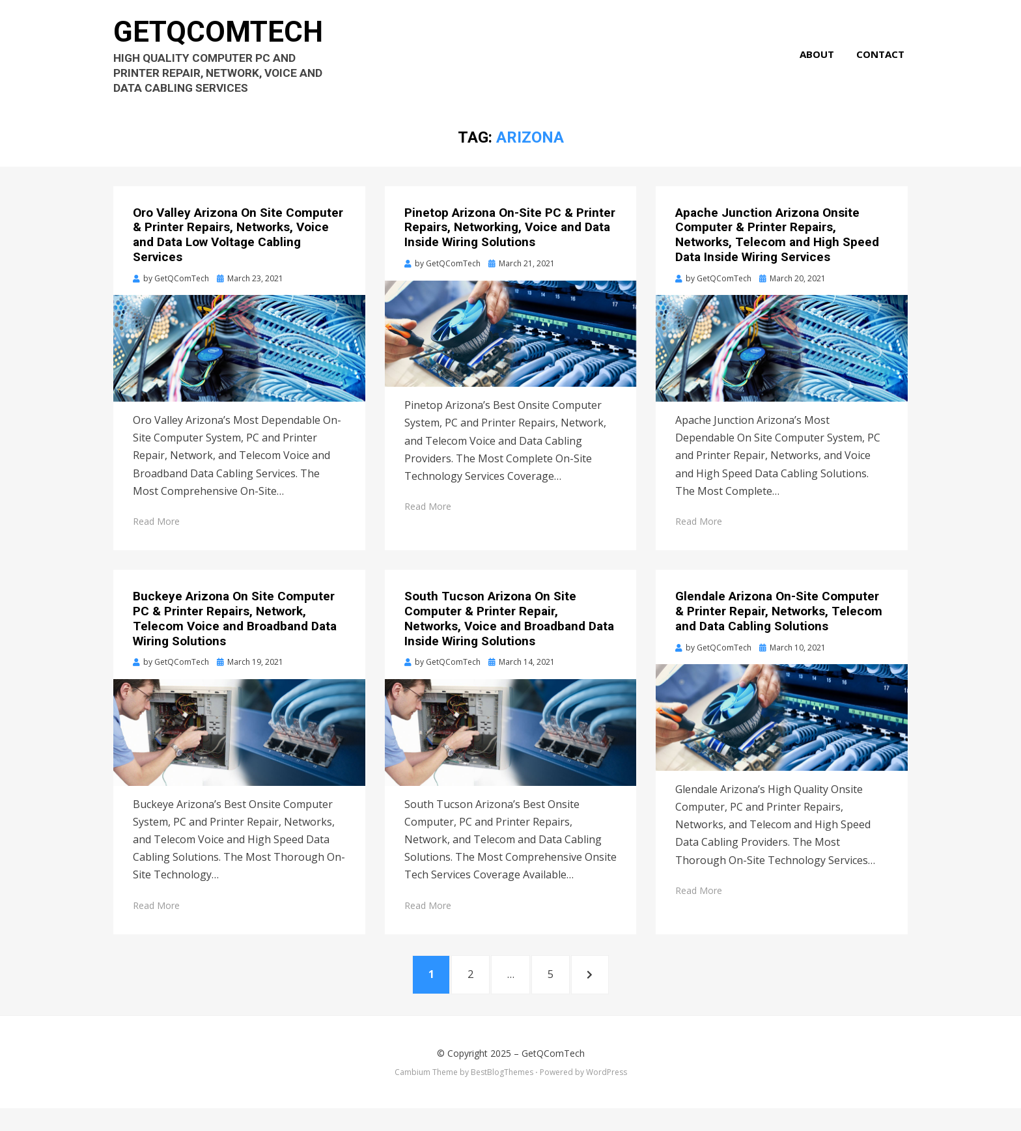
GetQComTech (226, 39)
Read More (156, 539)
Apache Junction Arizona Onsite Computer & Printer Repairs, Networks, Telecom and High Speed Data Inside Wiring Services (777, 251)
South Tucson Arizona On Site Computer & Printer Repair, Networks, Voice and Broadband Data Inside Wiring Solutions (509, 635)
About (820, 62)
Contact (884, 62)
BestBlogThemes (502, 1094)
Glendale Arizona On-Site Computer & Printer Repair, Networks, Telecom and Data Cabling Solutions (778, 628)
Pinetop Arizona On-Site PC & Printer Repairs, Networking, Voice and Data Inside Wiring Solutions (509, 244)
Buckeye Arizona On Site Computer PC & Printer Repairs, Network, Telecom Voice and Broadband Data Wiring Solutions (235, 635)
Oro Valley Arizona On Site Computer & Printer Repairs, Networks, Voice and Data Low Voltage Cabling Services (238, 251)
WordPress (606, 1094)
